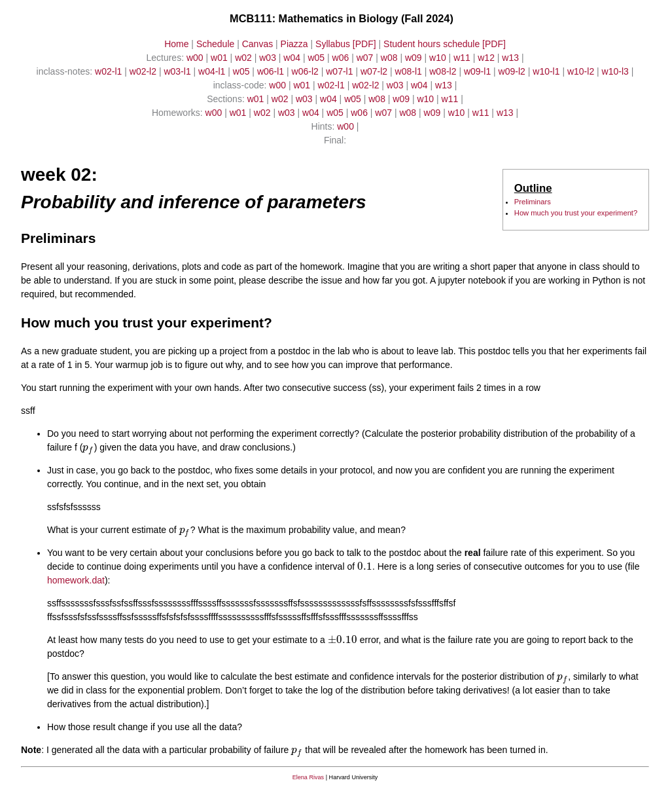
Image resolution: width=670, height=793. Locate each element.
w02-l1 (109, 71)
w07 (366, 57)
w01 (220, 57)
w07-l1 (340, 71)
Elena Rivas (308, 777)
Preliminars (532, 202)
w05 (317, 57)
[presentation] (88, 447)
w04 (293, 57)
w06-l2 (306, 71)
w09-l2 (513, 71)
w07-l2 (375, 71)
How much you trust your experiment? (575, 213)
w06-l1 (272, 71)
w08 (390, 57)
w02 (245, 57)
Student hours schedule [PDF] (444, 44)
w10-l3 (616, 71)
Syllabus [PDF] (345, 44)
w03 (269, 57)
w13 (511, 57)
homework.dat (76, 580)
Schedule (215, 44)
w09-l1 (478, 71)
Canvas (257, 44)
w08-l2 (444, 71)
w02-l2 (144, 71)
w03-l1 (178, 71)
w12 (487, 57)
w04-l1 (213, 71)
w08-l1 (410, 71)
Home (176, 44)
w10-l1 (547, 71)
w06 (342, 57)
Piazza (294, 44)
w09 (415, 57)
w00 (196, 57)
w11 (463, 57)
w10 (439, 57)
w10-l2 (582, 71)
